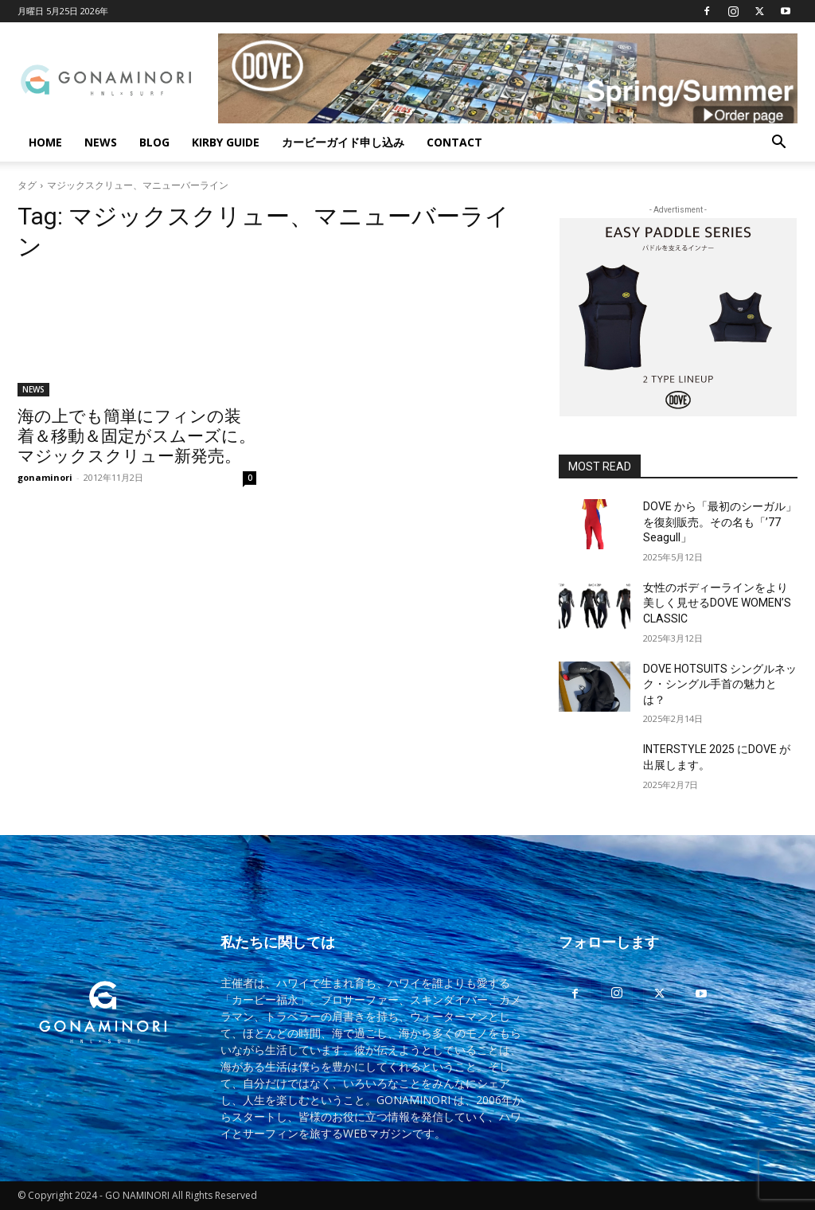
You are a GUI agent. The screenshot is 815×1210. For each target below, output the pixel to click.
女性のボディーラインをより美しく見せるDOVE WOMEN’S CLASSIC (717, 603)
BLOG (154, 142)
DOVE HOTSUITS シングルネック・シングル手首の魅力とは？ (720, 684)
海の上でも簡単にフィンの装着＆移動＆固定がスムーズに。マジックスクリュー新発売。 (136, 436)
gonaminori (45, 477)
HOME (45, 142)
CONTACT (454, 142)
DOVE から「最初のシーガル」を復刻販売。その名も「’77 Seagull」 (720, 522)
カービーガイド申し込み (343, 142)
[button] (778, 143)
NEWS (100, 142)
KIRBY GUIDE (225, 142)
